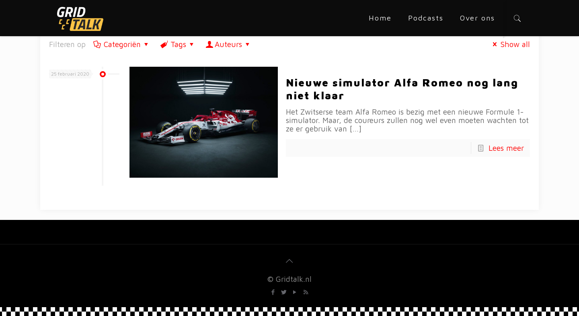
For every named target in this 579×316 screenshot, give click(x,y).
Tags (177, 44)
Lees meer (506, 148)
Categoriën (121, 44)
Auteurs (228, 44)
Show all (509, 44)
